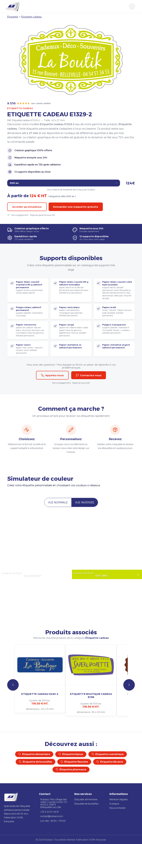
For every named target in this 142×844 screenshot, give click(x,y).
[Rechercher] (132, 6)
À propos (114, 803)
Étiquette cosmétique (108, 754)
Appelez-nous (52, 375)
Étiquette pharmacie (71, 769)
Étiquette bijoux (71, 754)
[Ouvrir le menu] (137, 6)
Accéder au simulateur (27, 206)
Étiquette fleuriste (74, 761)
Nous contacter (117, 808)
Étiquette (12, 16)
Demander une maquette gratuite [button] (75, 206)
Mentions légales (118, 799)
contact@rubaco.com (51, 816)
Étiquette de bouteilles (35, 761)
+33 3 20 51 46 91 (49, 811)
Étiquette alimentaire (34, 754)
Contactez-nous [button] (89, 375)
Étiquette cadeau (31, 16)
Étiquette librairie (110, 761)
